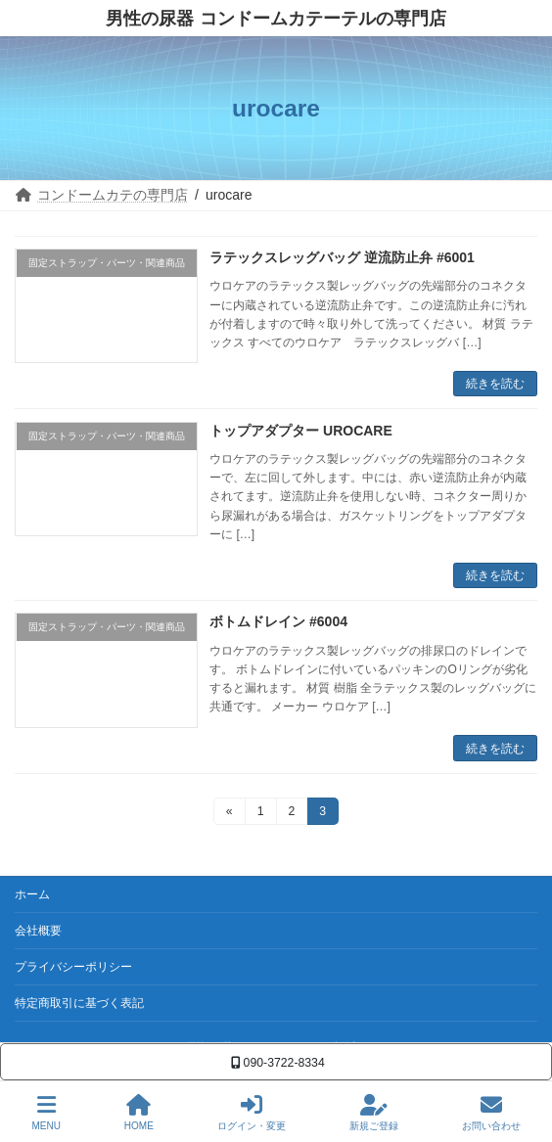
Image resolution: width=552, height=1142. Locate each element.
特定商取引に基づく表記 (79, 1003)
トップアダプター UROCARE (300, 430)
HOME (139, 1112)
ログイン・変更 (251, 1112)
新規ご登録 (373, 1112)
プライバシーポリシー (73, 967)
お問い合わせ (491, 1112)
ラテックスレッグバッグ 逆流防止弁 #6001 (342, 257)
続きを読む (495, 383)
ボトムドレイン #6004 (278, 621)
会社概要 (38, 930)
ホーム (32, 894)
